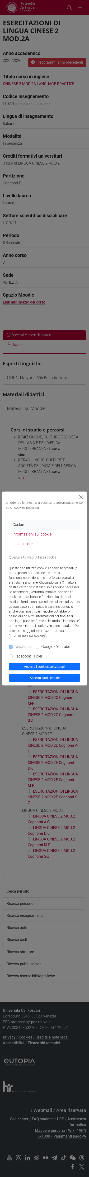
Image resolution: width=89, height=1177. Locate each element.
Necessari (22, 646)
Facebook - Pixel (28, 656)
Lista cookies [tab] (23, 544)
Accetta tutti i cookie (45, 678)
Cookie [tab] (18, 524)
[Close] (81, 497)
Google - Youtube (55, 646)
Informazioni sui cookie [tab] (32, 534)
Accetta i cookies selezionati (44, 667)
